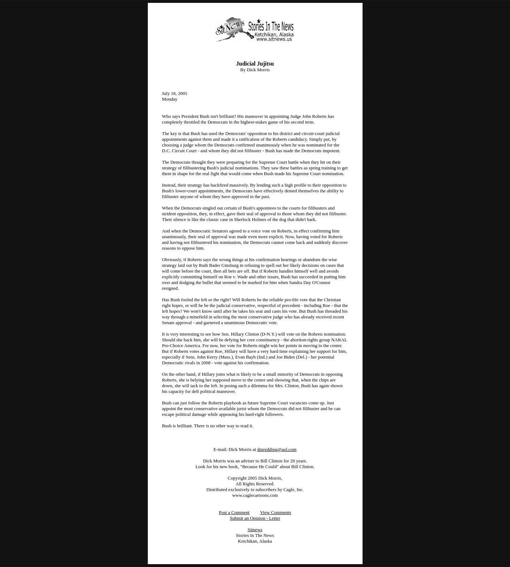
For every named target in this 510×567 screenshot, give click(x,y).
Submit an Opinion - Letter (255, 518)
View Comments (275, 512)
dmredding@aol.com (277, 449)
